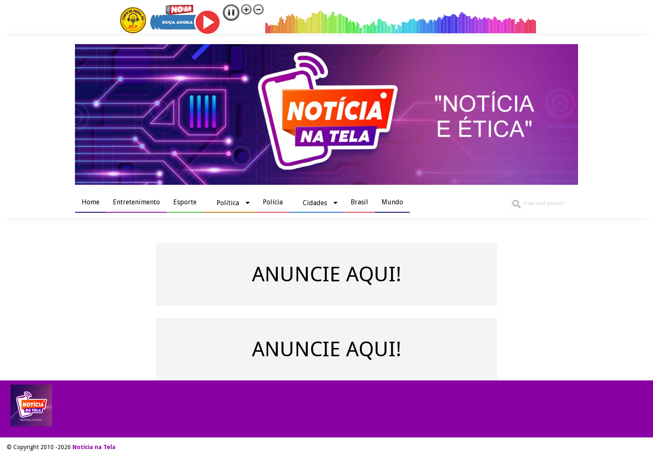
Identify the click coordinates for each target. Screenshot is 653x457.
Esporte (185, 202)
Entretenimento (136, 202)
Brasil (359, 202)
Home (91, 202)
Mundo (392, 202)
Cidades (315, 203)
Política (228, 203)
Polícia (273, 202)
